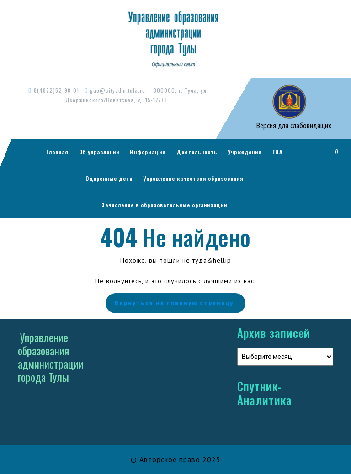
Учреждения (245, 152)
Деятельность (196, 152)
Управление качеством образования (193, 178)
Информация (148, 152)
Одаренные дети (109, 178)
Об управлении (99, 152)
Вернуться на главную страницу (175, 303)
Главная (57, 152)
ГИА (277, 152)
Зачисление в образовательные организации (164, 205)
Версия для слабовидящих (293, 126)
